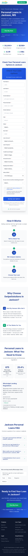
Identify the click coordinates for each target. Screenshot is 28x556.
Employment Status (8, 165)
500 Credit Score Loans (20, 532)
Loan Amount (6, 138)
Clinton (9, 478)
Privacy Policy (10, 189)
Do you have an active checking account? (13, 180)
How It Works (4, 527)
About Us (3, 525)
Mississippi (15, 9)
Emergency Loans (19, 529)
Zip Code (5, 130)
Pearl (3, 478)
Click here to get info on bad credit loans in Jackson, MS (12, 473)
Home (2, 9)
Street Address (7, 110)
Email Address (7, 95)
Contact (3, 529)
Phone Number (7, 102)
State (5, 124)
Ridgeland (16, 478)
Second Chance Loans (20, 525)
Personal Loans (8, 9)
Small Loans (18, 527)
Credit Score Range (8, 152)
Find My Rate (22, 2)
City (4, 117)
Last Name (6, 88)
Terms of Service (16, 188)
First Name (6, 81)
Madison (4, 481)
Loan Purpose (7, 144)
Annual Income (7, 158)
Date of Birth (6, 172)
